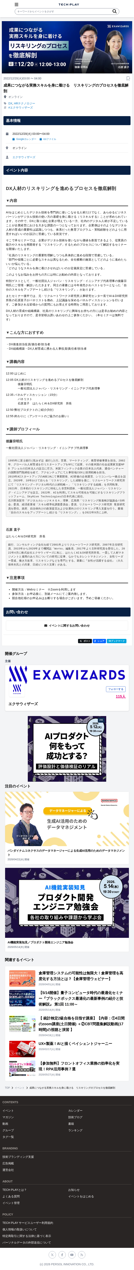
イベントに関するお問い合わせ (67, 625)
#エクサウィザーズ (20, 107)
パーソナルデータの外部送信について (26, 1242)
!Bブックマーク (116, 641)
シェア (99, 641)
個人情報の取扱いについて (19, 1229)
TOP (7, 1087)
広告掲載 (8, 1163)
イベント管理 (11, 1203)
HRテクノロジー (24, 103)
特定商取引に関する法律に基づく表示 (26, 1236)
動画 (5, 1123)
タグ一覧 (8, 1136)
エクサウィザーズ (23, 157)
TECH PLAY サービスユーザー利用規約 (27, 1222)
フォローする (115, 689)
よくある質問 (11, 1196)
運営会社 (8, 1170)
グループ (8, 1130)
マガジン (8, 1117)
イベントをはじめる (81, 1196)
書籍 (71, 1123)
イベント (20, 1087)
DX (10, 103)
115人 (121, 696)
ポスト (85, 641)
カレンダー (75, 1110)
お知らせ (74, 1189)
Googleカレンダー (24, 139)
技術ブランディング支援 (18, 1156)
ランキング (75, 1130)
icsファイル (48, 139)
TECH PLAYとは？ (14, 1189)
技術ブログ (75, 1117)
